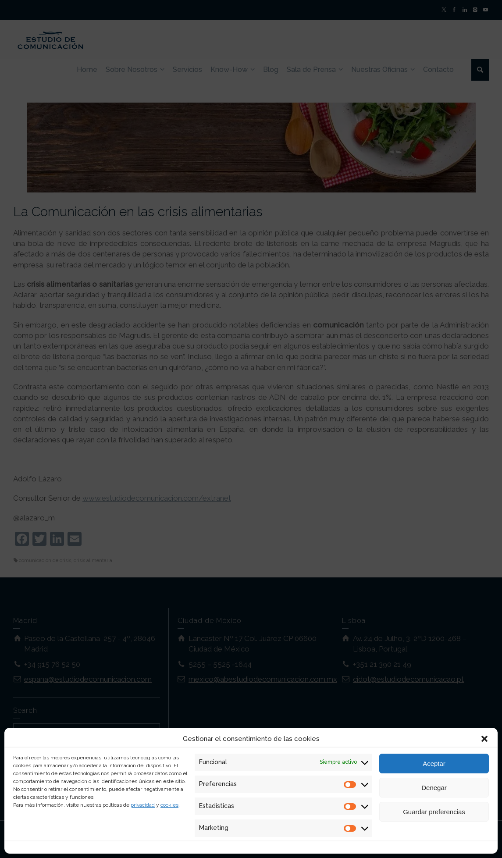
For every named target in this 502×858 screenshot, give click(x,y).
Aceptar (434, 763)
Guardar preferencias (434, 811)
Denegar (434, 787)
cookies (169, 805)
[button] (484, 738)
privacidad (143, 805)
